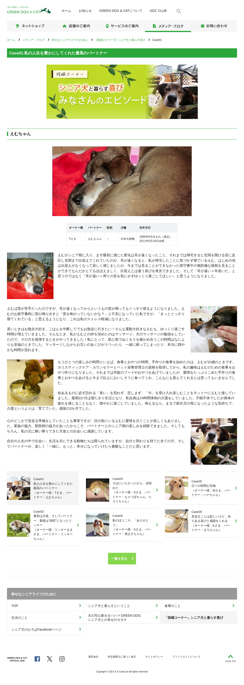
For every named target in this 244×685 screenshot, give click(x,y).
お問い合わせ (214, 26)
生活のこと (19, 617)
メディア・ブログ (168, 26)
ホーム (66, 11)
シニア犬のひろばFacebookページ (36, 629)
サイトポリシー (154, 656)
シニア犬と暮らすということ (109, 606)
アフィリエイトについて (186, 656)
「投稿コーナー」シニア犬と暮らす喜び (194, 617)
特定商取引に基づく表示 (122, 656)
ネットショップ (30, 26)
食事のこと (173, 606)
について (120, 11)
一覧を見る (119, 558)
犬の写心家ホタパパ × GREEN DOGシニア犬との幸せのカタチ (114, 618)
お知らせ (85, 11)
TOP (14, 606)
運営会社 (93, 656)
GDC (158, 11)
